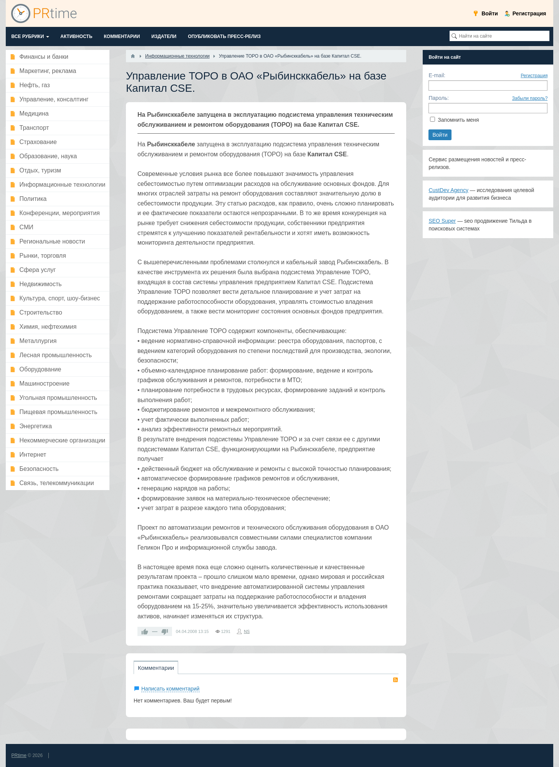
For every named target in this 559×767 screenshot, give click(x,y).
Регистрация (534, 75)
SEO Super (442, 221)
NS (247, 631)
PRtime (19, 755)
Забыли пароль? (530, 98)
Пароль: (438, 98)
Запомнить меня (458, 120)
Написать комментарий (170, 689)
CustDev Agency (448, 190)
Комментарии (156, 667)
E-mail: (436, 75)
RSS (395, 680)
